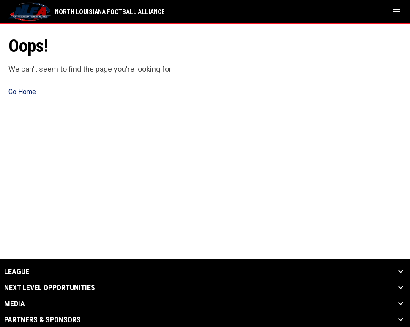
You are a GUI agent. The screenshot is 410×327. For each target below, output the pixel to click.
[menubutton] (396, 12)
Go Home (22, 92)
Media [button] (14, 304)
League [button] (16, 272)
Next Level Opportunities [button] (49, 288)
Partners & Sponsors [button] (42, 320)
